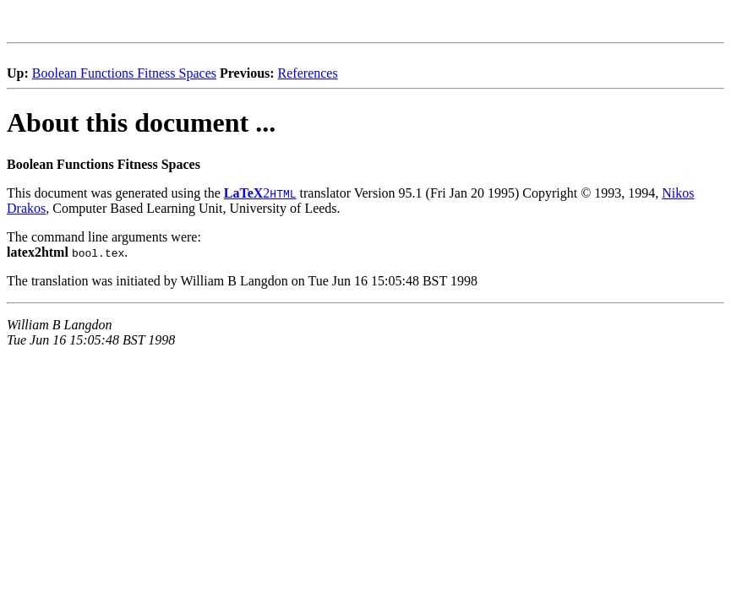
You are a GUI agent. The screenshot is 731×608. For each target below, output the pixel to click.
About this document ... (141, 122)
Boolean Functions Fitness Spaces (124, 73)
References (308, 73)
